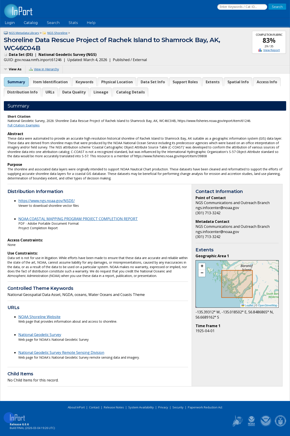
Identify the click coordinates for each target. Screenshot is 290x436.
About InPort (76, 407)
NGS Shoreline (57, 33)
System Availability (141, 407)
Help (91, 23)
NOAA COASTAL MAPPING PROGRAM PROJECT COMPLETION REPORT (78, 218)
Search (53, 23)
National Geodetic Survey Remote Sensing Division (61, 352)
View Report (271, 50)
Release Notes (114, 407)
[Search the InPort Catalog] (242, 7)
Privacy (163, 407)
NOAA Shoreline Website (39, 316)
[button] (201, 266)
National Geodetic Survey (39, 334)
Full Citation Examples (23, 125)
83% (269, 40)
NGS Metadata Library (24, 33)
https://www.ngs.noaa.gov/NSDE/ (46, 200)
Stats (73, 23)
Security (178, 407)
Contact (94, 407)
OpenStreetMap (267, 305)
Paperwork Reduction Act (205, 407)
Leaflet (247, 305)
